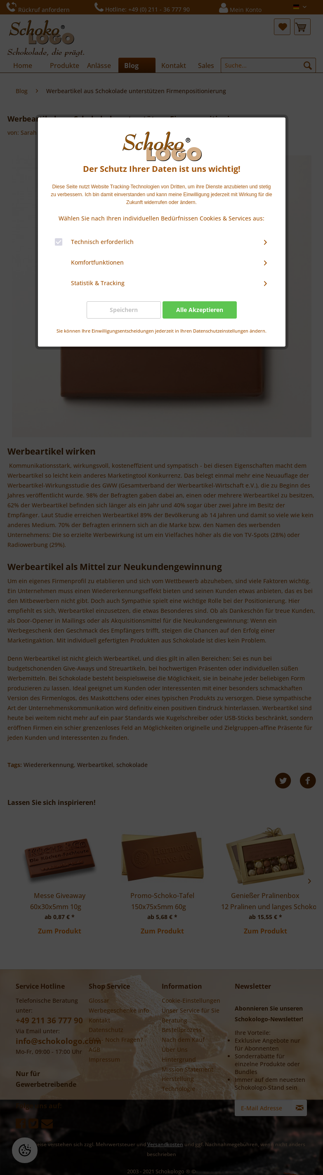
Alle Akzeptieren (199, 310)
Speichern (124, 310)
